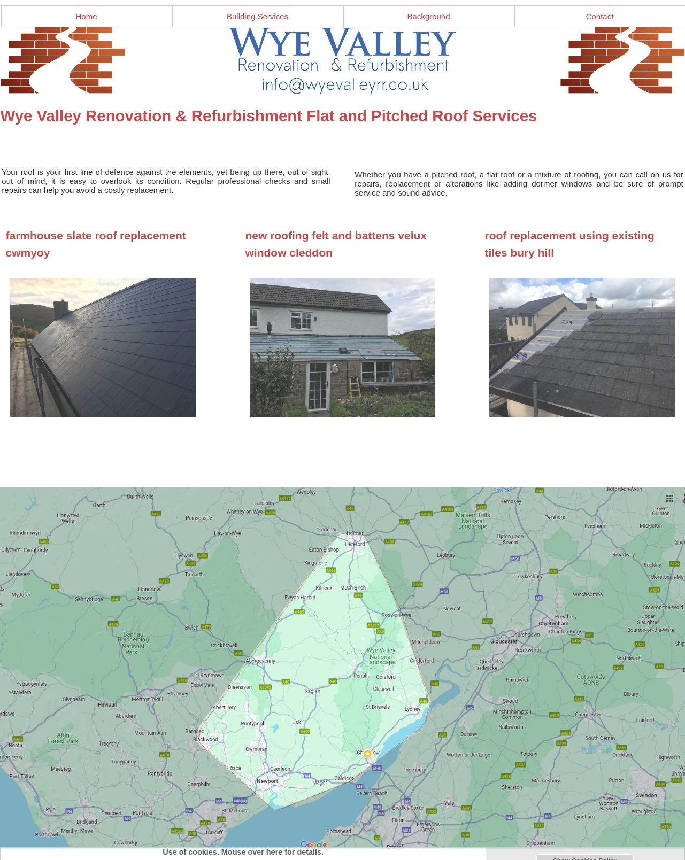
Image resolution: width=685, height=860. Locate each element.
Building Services (257, 16)
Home (86, 16)
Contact (600, 16)
